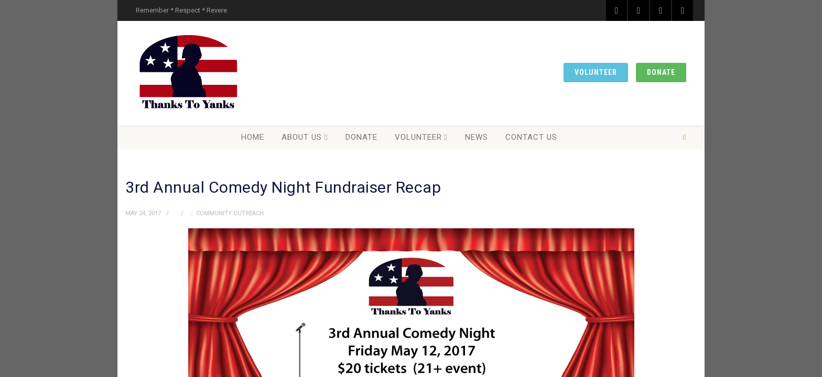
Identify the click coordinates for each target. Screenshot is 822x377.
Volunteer (596, 72)
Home (252, 137)
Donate (661, 72)
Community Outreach (230, 213)
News (476, 137)
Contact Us (531, 137)
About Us (302, 137)
